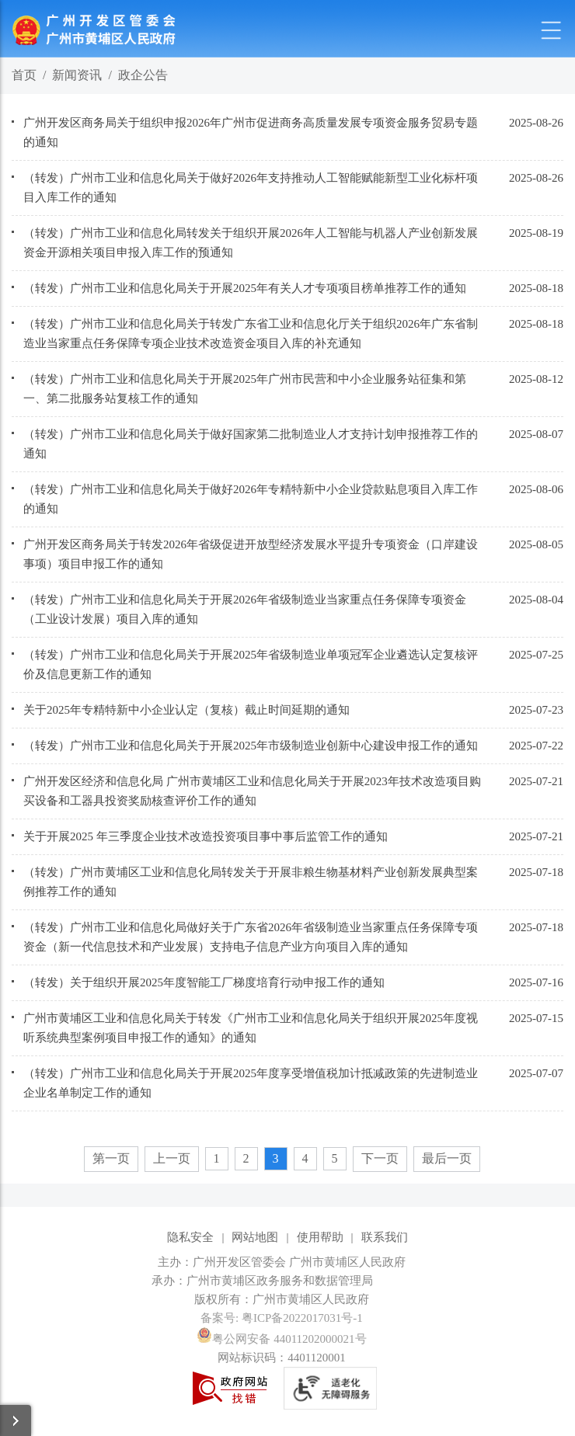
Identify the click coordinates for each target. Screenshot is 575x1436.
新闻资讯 (77, 75)
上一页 (171, 1158)
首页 (24, 75)
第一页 (111, 1158)
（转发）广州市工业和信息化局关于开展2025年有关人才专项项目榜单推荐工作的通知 (244, 288)
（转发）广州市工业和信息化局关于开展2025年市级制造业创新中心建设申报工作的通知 (250, 745)
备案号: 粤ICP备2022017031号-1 (281, 1318)
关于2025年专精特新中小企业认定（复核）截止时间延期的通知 (186, 710)
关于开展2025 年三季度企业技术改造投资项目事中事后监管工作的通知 (205, 836)
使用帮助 (320, 1237)
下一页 (380, 1158)
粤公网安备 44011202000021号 (281, 1339)
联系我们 (384, 1237)
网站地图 (255, 1237)
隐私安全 (190, 1237)
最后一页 (447, 1158)
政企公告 (143, 75)
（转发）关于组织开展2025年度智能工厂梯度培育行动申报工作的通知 (204, 982)
